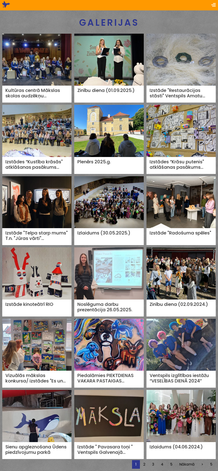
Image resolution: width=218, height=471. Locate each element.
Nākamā (187, 464)
